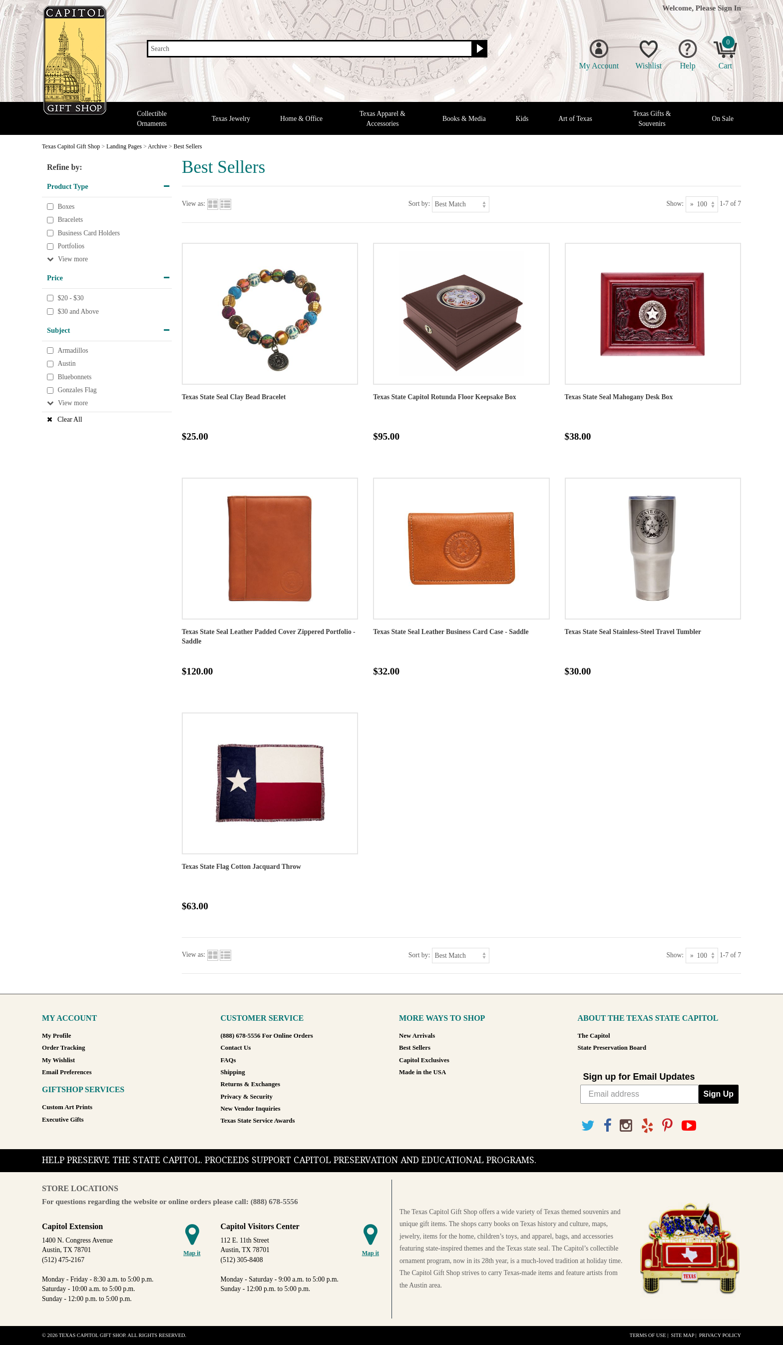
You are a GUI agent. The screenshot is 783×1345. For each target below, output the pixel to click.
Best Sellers (414, 1047)
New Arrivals (417, 1035)
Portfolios (70, 246)
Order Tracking (63, 1047)
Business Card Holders (88, 233)
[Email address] (639, 1094)
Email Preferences (66, 1072)
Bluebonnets (74, 377)
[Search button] (478, 48)
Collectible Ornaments (152, 118)
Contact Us (236, 1047)
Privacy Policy (720, 1335)
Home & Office (301, 118)
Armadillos (72, 350)
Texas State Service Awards (258, 1120)
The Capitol (594, 1035)
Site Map (682, 1335)
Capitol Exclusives (424, 1060)
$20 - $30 (70, 298)
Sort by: (419, 203)
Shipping (233, 1072)
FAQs (228, 1060)
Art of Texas (575, 118)
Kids (522, 118)
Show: (675, 203)
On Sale (723, 118)
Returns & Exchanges (250, 1084)
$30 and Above (77, 311)
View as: (193, 203)
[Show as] (702, 204)
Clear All (69, 419)
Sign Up (719, 1094)
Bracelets (70, 219)
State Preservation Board (612, 1047)
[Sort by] (460, 204)
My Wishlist (58, 1060)
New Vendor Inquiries (251, 1108)
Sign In (729, 7)
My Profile (56, 1035)
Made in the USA (422, 1072)
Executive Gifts (63, 1119)
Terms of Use (648, 1335)
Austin (66, 364)
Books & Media (464, 118)
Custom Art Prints (67, 1107)
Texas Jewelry (231, 118)
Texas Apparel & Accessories (382, 118)
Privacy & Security (247, 1096)
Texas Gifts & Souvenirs (652, 118)
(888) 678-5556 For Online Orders (267, 1035)
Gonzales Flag (76, 390)
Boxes (65, 206)
